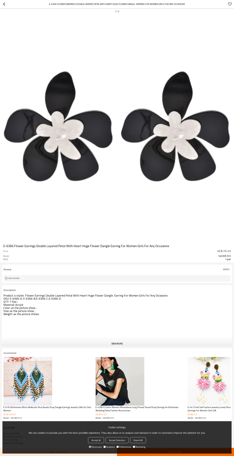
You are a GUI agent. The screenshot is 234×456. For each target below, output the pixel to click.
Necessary (95, 447)
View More (117, 343)
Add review (14, 278)
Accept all (96, 440)
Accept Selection (117, 440)
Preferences (124, 447)
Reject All (138, 440)
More (226, 269)
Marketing (139, 447)
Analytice (109, 447)
